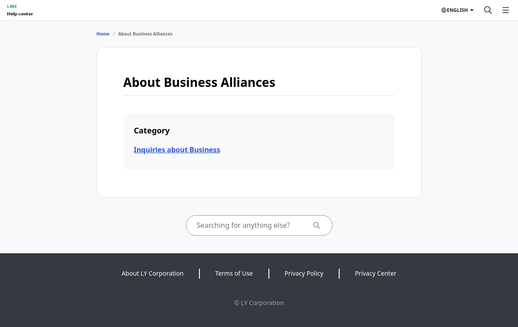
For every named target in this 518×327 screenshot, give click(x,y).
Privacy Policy (304, 273)
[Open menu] (505, 10)
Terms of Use (234, 273)
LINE (12, 6)
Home (103, 34)
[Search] (488, 10)
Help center (20, 14)
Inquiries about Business (177, 150)
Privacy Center (375, 273)
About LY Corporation (153, 273)
